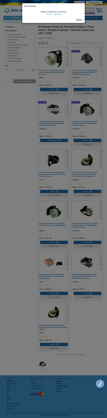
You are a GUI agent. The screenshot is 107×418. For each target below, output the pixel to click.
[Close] (82, 6)
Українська (57, 14)
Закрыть (79, 20)
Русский (49, 14)
